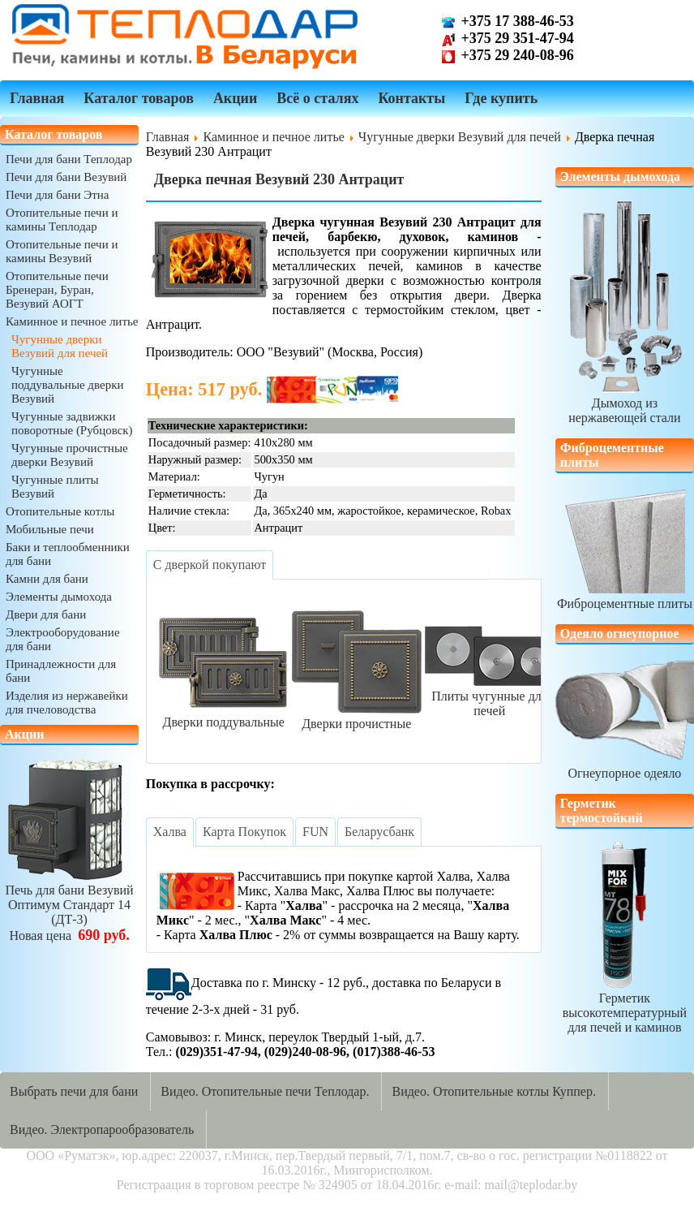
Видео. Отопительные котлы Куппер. (494, 1091)
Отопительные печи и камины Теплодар (62, 219)
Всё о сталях (317, 98)
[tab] (209, 565)
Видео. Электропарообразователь (102, 1129)
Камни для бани (47, 578)
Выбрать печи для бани (74, 1091)
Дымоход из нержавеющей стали (624, 403)
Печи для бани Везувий (66, 176)
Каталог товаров (139, 98)
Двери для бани (46, 614)
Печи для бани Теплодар (69, 159)
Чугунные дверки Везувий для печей (59, 346)
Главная (37, 98)
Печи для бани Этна (57, 194)
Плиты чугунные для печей (490, 696)
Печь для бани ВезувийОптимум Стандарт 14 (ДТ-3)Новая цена (70, 905)
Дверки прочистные (357, 716)
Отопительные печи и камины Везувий (62, 251)
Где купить (501, 98)
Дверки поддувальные (224, 715)
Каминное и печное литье (72, 321)
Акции (235, 98)
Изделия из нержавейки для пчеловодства (67, 702)
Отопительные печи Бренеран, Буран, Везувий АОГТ (57, 289)
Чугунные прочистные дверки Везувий (69, 455)
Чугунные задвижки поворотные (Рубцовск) (72, 423)
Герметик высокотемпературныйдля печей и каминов (625, 1005)
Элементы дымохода (59, 596)
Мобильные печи (50, 529)
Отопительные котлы (60, 511)
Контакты (411, 98)
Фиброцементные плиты (624, 596)
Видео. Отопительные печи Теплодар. (265, 1091)
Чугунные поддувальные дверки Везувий (67, 384)
